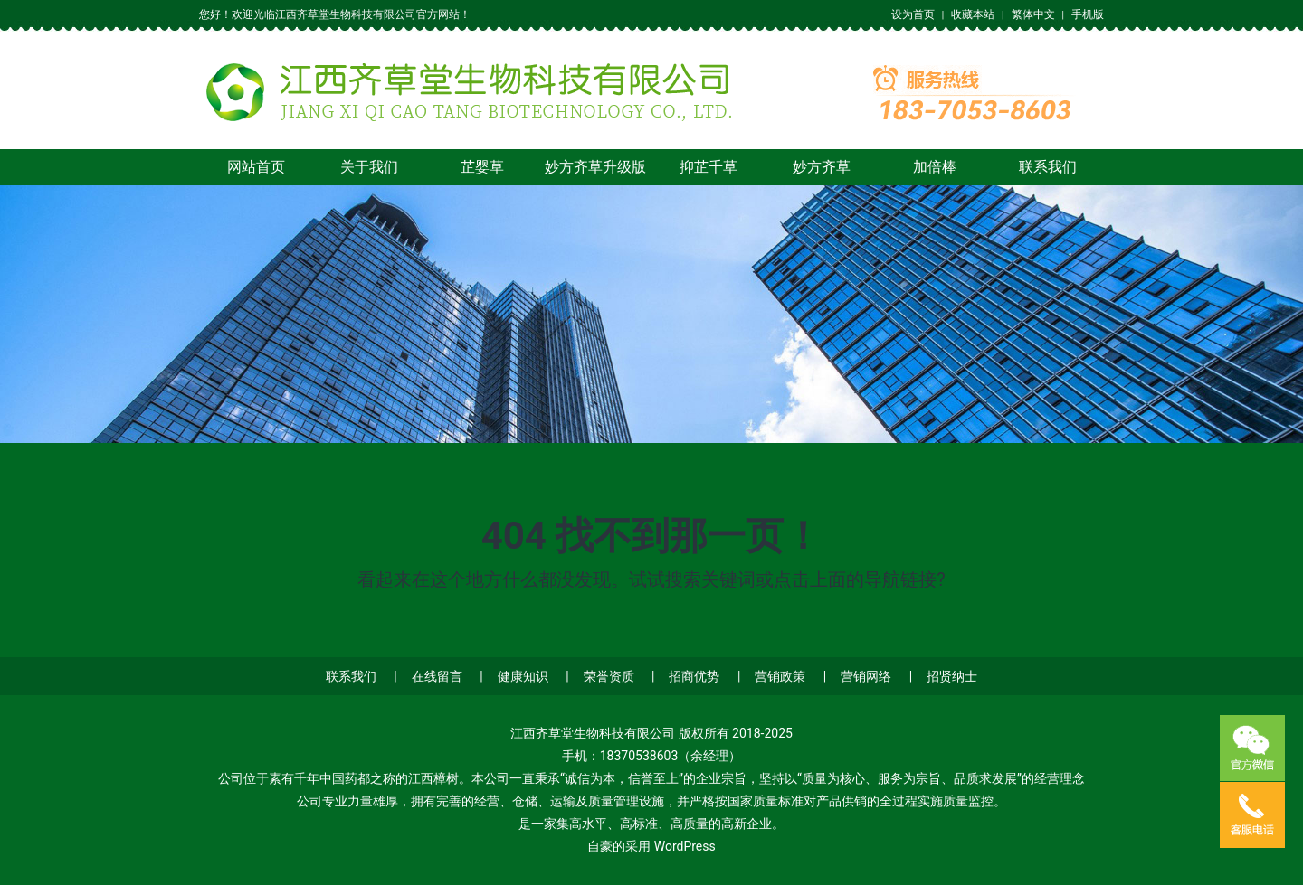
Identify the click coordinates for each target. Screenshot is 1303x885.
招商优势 (694, 676)
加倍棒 (934, 166)
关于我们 (369, 166)
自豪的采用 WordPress (651, 846)
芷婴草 (482, 166)
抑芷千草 (708, 166)
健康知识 (523, 676)
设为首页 (913, 14)
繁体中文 (1033, 14)
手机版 (1087, 14)
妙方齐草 (822, 166)
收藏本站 (972, 14)
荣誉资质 (609, 676)
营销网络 (866, 676)
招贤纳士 (952, 676)
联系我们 (1048, 166)
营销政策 (780, 676)
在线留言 (437, 676)
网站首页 (256, 166)
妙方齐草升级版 (595, 166)
